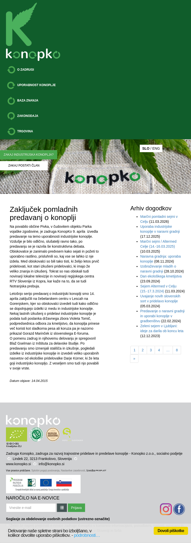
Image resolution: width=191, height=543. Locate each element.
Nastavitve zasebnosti (73, 470)
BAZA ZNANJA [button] (22, 101)
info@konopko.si (51, 464)
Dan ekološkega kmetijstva (161, 276)
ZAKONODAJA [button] (22, 116)
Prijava (76, 508)
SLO (145, 148)
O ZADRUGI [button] (20, 70)
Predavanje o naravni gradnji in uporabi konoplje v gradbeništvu (162, 316)
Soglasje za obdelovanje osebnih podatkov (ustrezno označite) (58, 519)
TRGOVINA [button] (20, 132)
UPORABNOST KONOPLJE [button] (31, 85)
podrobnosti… (87, 535)
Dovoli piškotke (171, 531)
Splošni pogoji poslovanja (45, 470)
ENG (156, 148)
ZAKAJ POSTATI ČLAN (24, 165)
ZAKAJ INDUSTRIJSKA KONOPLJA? (29, 154)
